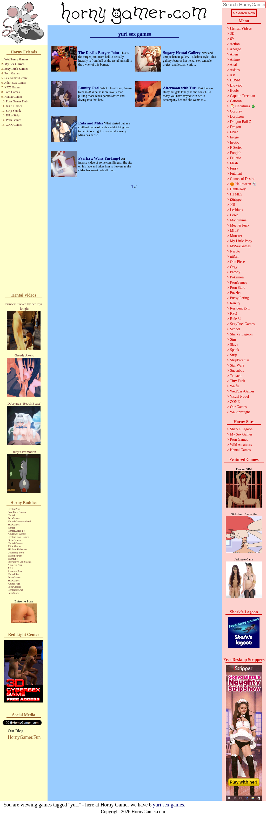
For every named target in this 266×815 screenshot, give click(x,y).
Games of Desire (242, 179)
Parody (235, 272)
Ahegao (235, 49)
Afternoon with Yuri (180, 88)
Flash (234, 163)
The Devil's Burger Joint (99, 53)
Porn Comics (14, 586)
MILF (234, 231)
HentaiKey (238, 189)
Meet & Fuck (239, 225)
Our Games (238, 407)
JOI (232, 205)
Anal (233, 65)
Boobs (234, 91)
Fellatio (235, 158)
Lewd (234, 215)
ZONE (235, 402)
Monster (236, 236)
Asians (235, 70)
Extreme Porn (15, 555)
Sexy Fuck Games (16, 69)
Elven (234, 132)
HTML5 (236, 194)
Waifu (234, 386)
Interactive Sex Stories (19, 561)
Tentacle (236, 376)
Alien (234, 54)
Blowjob (236, 85)
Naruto (235, 251)
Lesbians (236, 210)
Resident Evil (240, 308)
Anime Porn (14, 583)
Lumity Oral (89, 88)
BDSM (235, 80)
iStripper (236, 199)
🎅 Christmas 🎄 (242, 106)
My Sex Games (14, 64)
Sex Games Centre (16, 78)
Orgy (233, 267)
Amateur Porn (15, 565)
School (235, 329)
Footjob (235, 153)
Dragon (235, 127)
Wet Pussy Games (16, 59)
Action (235, 44)
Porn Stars (13, 593)
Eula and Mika (91, 123)
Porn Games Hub (17, 101)
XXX (11, 568)
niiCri (234, 256)
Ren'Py (235, 303)
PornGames (238, 282)
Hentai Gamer (13, 97)
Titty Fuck (237, 381)
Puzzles (235, 293)
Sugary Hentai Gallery (182, 53)
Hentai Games (15, 543)
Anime (235, 59)
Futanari (236, 173)
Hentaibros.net (15, 589)
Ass (232, 75)
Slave (234, 345)
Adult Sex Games (15, 83)
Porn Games (12, 73)
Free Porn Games (17, 512)
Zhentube (13, 558)
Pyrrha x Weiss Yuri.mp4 (99, 158)
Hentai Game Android (19, 521)
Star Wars (237, 365)
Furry (234, 168)
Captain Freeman (242, 96)
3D (232, 34)
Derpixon (237, 116)
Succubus (237, 371)
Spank (234, 350)
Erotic (234, 142)
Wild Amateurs (241, 445)
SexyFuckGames (242, 324)
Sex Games (13, 518)
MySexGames (240, 246)
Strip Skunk (13, 111)
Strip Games (14, 540)
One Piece (237, 262)
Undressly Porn (16, 552)
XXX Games (12, 87)
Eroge (234, 137)
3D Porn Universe (17, 549)
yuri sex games (168, 804)
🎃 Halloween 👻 (243, 184)
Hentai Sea (13, 574)
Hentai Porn (14, 509)
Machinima (238, 220)
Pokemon (237, 277)
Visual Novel (239, 396)
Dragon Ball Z (240, 122)
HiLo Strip (12, 115)
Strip (233, 355)
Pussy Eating (239, 298)
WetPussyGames (242, 391)
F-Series (236, 148)
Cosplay (236, 111)
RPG (233, 313)
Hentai (11, 515)
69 (232, 39)
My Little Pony (241, 241)
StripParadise (239, 360)
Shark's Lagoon (241, 334)
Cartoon (236, 101)
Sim (233, 339)
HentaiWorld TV (16, 530)
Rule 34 (235, 319)
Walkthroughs (240, 412)
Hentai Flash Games (18, 537)
